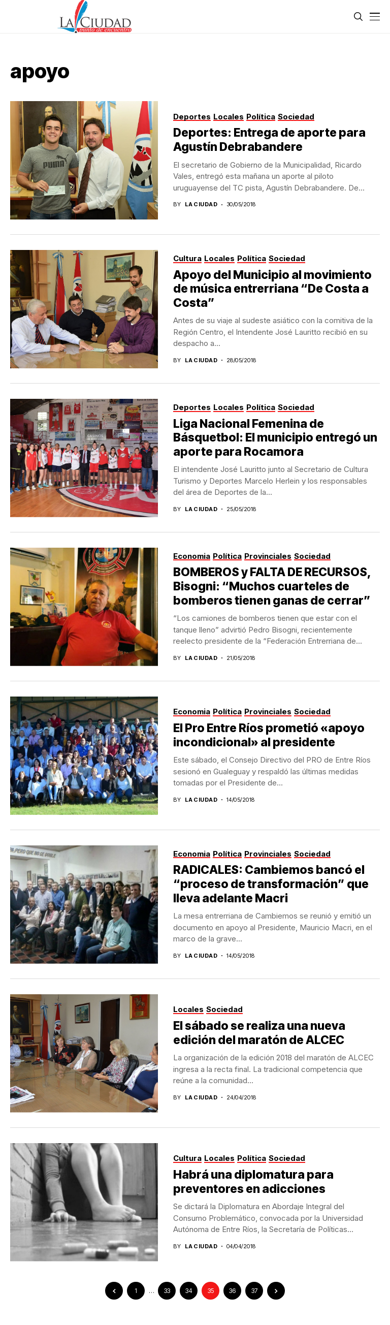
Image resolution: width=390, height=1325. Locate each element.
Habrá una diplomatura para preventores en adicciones (253, 1182)
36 (232, 1291)
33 (167, 1291)
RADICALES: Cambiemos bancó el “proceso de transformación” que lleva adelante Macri (271, 884)
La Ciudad (201, 204)
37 (254, 1291)
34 (188, 1291)
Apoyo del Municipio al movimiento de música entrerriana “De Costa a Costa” (272, 289)
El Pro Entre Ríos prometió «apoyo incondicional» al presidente (269, 735)
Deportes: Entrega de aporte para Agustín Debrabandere (269, 139)
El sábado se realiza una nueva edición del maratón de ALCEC (259, 1033)
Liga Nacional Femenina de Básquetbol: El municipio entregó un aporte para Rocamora (275, 438)
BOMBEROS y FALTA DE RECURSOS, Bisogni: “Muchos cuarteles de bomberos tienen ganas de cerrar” (272, 586)
